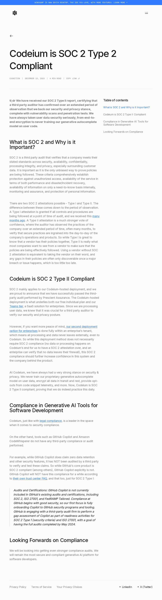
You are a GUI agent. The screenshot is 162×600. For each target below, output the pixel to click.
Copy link (73, 78)
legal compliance (51, 420)
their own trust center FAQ (30, 478)
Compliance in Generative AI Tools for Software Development (125, 123)
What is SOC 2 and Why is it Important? (126, 107)
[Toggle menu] (146, 13)
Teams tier (16, 306)
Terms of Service (41, 586)
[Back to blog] (11, 36)
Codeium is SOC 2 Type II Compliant (124, 114)
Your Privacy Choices (69, 586)
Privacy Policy (17, 586)
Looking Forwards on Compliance (123, 131)
